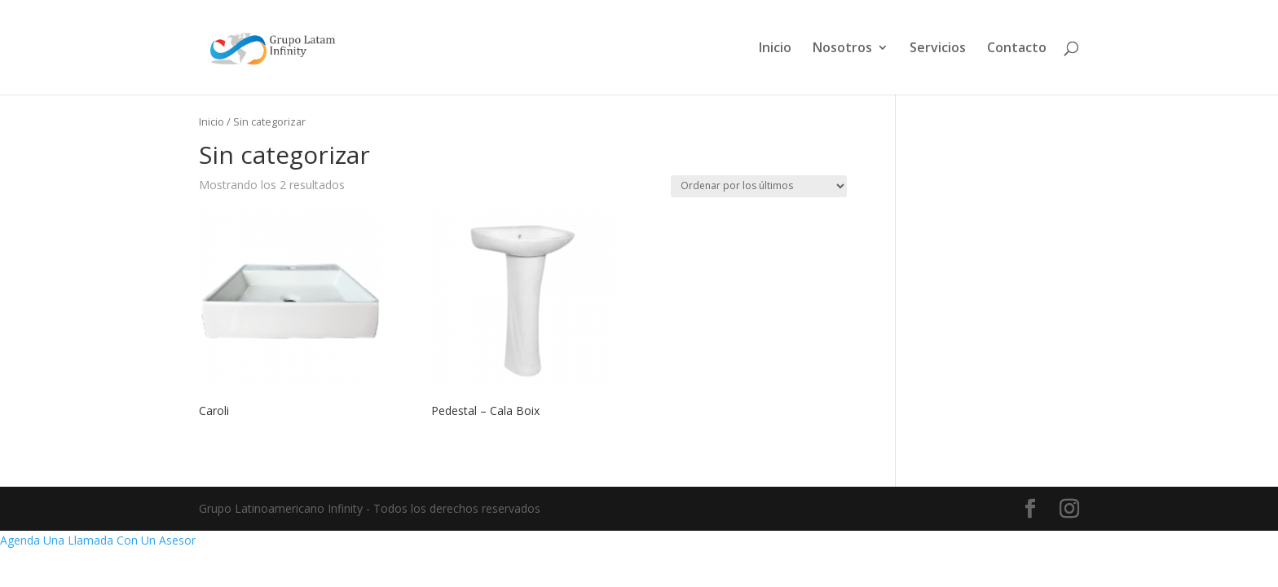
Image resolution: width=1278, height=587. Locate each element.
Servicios (938, 49)
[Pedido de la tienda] (759, 186)
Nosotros (842, 49)
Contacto (1017, 49)
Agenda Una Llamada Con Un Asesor (98, 540)
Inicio (775, 49)
